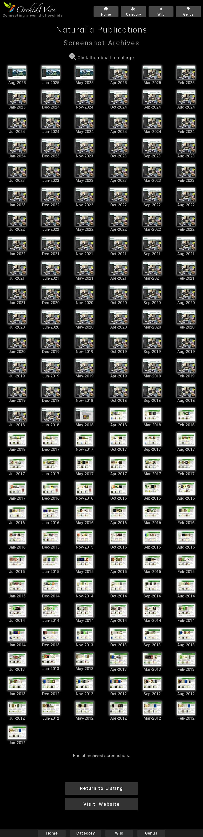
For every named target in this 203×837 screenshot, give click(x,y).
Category (85, 833)
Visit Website (101, 804)
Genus (151, 833)
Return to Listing (101, 788)
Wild (119, 833)
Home (52, 833)
